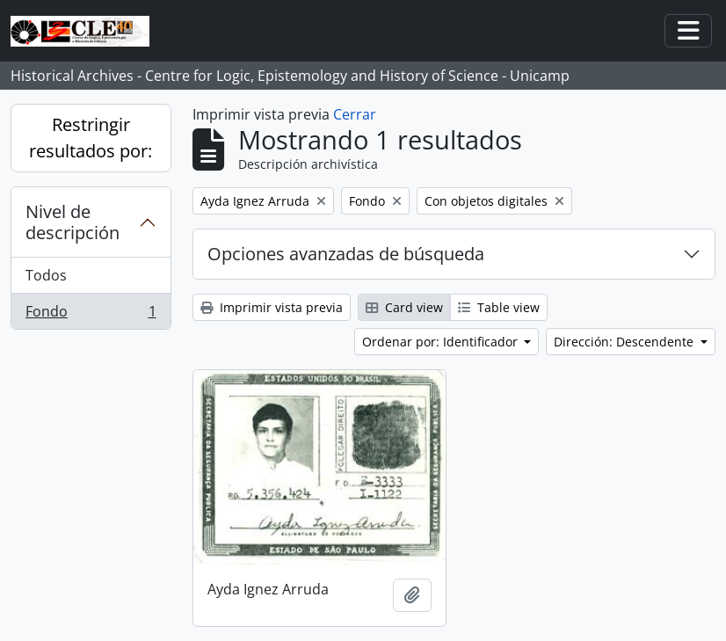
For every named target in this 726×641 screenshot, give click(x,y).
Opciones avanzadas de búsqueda (345, 254)
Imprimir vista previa (271, 307)
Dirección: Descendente (625, 341)
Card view (404, 307)
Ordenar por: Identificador (441, 341)
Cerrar (354, 114)
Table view (499, 307)
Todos (46, 275)
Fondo (90, 315)
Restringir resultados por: (90, 138)
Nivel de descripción (72, 222)
